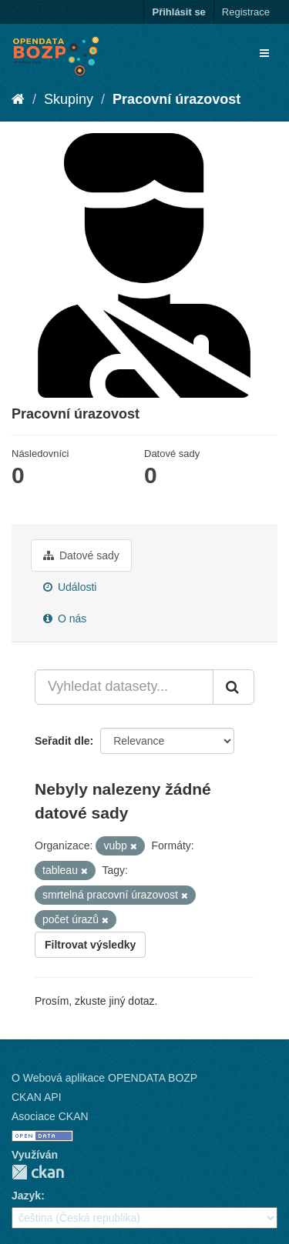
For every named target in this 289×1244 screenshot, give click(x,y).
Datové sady (81, 555)
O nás (64, 618)
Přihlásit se (178, 12)
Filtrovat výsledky (90, 945)
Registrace (246, 12)
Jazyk (26, 1195)
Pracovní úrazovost (176, 99)
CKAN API (37, 1097)
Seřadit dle (62, 741)
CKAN (38, 1172)
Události (69, 587)
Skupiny (68, 99)
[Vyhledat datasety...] (124, 687)
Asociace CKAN (50, 1116)
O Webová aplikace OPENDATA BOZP (104, 1078)
